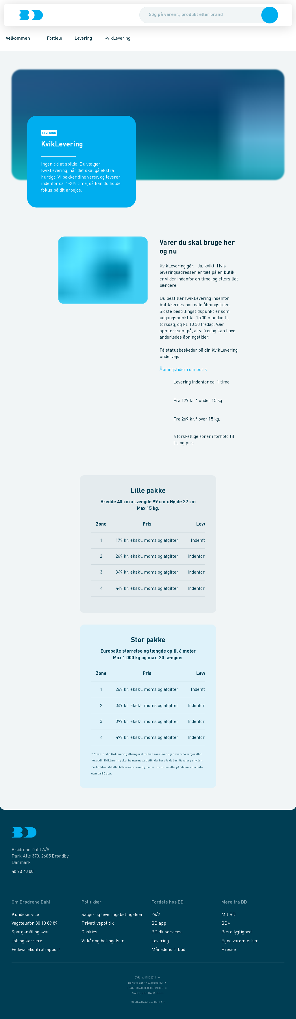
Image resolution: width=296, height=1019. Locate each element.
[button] (269, 15)
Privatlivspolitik (98, 923)
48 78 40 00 (23, 871)
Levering (83, 39)
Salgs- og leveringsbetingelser (112, 914)
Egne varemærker (239, 941)
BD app (158, 923)
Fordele (54, 39)
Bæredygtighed (236, 932)
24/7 (155, 914)
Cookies (89, 932)
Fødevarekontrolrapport (36, 950)
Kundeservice (25, 914)
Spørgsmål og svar (30, 932)
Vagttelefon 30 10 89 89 (35, 923)
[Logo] (30, 15)
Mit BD (228, 914)
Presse (228, 950)
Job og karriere (27, 941)
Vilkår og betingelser (103, 941)
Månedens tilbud (168, 950)
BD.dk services (166, 932)
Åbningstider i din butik (187, 370)
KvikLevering (118, 39)
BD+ (225, 923)
